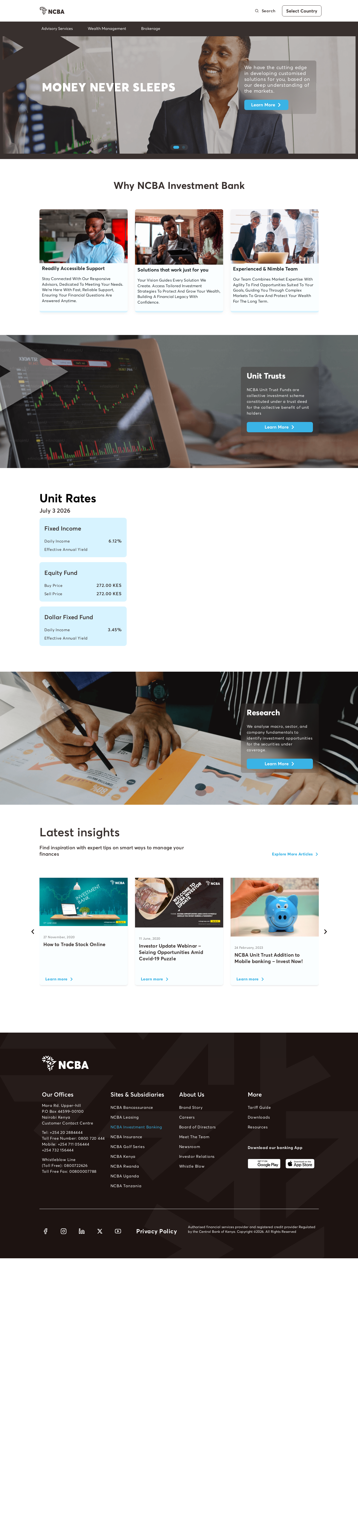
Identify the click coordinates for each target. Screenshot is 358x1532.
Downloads (259, 1131)
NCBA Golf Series (128, 1161)
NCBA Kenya (123, 1171)
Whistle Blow (192, 1180)
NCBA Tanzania (126, 1200)
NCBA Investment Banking (136, 1141)
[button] (176, 162)
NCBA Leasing (125, 1131)
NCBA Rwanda (125, 1180)
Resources (258, 1141)
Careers (187, 1131)
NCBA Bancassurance (132, 1122)
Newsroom (189, 1161)
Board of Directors (197, 1141)
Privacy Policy (156, 1246)
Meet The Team (194, 1151)
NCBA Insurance (127, 1151)
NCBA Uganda (125, 1190)
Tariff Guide (259, 1122)
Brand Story (191, 1122)
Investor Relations (197, 1171)
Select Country (301, 11)
